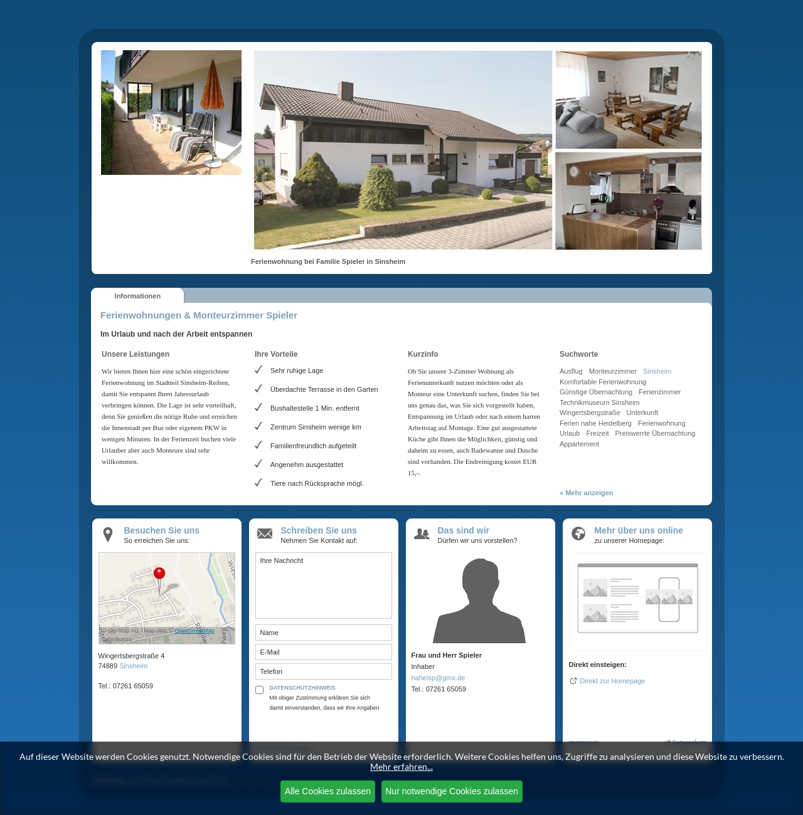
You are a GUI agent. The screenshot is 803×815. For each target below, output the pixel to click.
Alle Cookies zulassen (328, 791)
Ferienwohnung (662, 423)
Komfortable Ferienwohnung (603, 382)
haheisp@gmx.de (438, 677)
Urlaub (570, 433)
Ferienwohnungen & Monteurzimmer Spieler (198, 315)
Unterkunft (643, 412)
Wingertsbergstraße (590, 412)
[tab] (137, 295)
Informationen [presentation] (138, 296)
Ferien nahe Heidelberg (596, 423)
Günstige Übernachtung (596, 392)
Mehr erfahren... (401, 766)
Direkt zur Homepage (613, 681)
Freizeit (597, 433)
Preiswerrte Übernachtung (655, 433)
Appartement (579, 444)
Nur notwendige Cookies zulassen (451, 791)
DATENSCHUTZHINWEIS (303, 688)
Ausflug (571, 371)
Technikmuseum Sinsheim (600, 402)
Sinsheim (657, 371)
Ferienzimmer (660, 392)
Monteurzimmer (613, 371)
